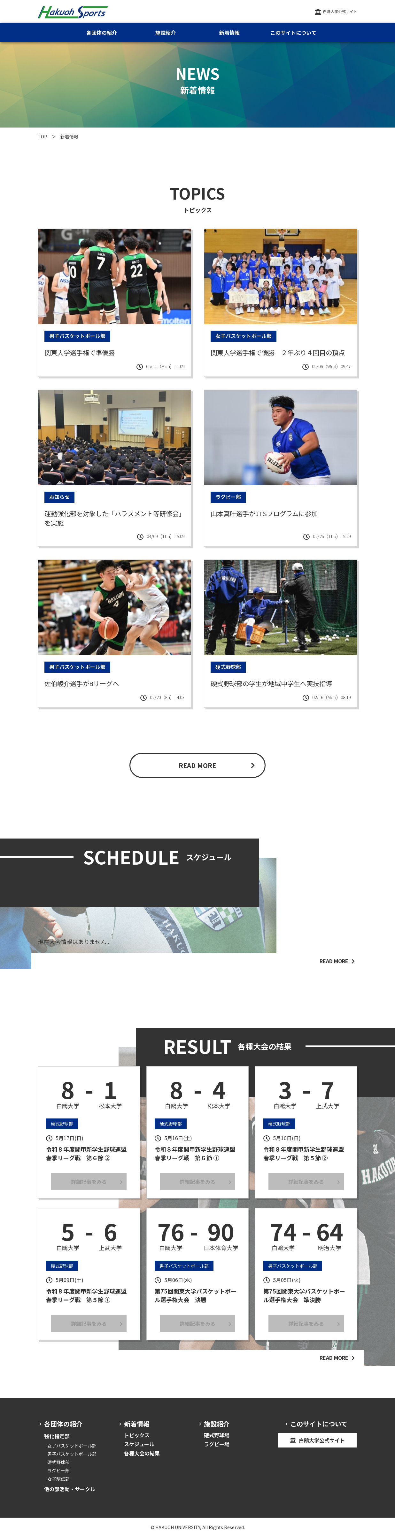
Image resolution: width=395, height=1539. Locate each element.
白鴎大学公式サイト (340, 11)
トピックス (137, 1438)
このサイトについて (293, 32)
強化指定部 (57, 1439)
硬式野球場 (216, 1438)
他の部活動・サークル (69, 1492)
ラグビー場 (216, 1447)
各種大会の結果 (142, 1456)
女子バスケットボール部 (72, 1449)
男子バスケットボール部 (72, 1457)
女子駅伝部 (58, 1482)
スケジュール (139, 1447)
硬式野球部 (58, 1465)
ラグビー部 (58, 1474)
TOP (42, 136)
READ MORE (197, 768)
